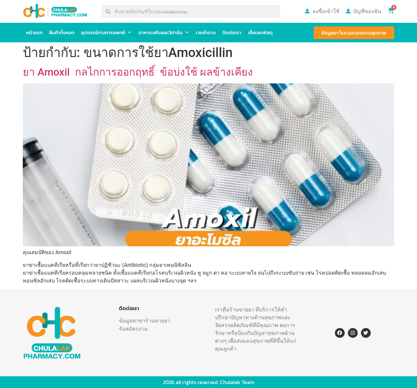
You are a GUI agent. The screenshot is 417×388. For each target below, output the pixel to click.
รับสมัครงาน (133, 328)
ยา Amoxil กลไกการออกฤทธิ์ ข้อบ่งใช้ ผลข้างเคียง (138, 72)
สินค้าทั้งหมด (62, 32)
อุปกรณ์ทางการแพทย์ (106, 32)
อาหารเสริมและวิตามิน (163, 32)
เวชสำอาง (206, 32)
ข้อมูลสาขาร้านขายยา (144, 320)
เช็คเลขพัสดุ (260, 32)
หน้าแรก (34, 32)
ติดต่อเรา (231, 32)
